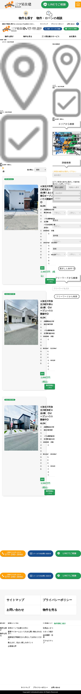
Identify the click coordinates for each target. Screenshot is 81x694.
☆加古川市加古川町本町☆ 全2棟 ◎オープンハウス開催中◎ (47, 413)
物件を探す (9, 36)
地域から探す (74, 187)
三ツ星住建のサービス (50, 36)
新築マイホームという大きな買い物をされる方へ (25, 632)
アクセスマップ (48, 641)
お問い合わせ (71, 24)
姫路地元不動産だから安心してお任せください (25, 638)
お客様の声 (12, 646)
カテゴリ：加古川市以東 (8, 42)
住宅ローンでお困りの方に (18, 628)
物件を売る (27, 36)
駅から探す (59, 187)
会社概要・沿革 (48, 636)
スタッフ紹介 (48, 632)
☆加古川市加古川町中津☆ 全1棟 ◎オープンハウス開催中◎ (47, 307)
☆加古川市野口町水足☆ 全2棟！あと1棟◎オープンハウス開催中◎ (46, 194)
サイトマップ (44, 24)
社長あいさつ (48, 628)
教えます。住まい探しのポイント (20, 642)
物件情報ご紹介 (60, 623)
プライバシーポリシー (57, 24)
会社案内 (72, 36)
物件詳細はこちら (50, 281)
